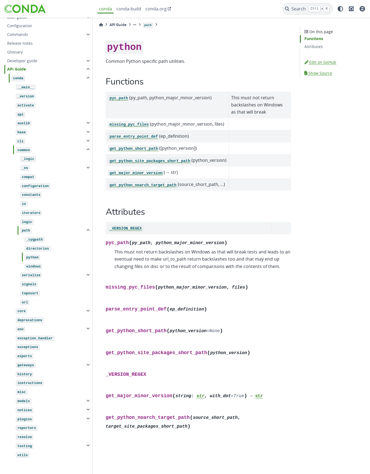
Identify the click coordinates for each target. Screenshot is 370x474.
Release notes (20, 43)
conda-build (128, 9)
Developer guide (22, 60)
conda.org (156, 9)
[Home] (101, 25)
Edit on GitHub (320, 62)
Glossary (15, 52)
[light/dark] (340, 8)
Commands (17, 34)
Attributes (313, 46)
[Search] (307, 9)
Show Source (318, 73)
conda (105, 9)
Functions (313, 38)
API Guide (16, 69)
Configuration (19, 25)
